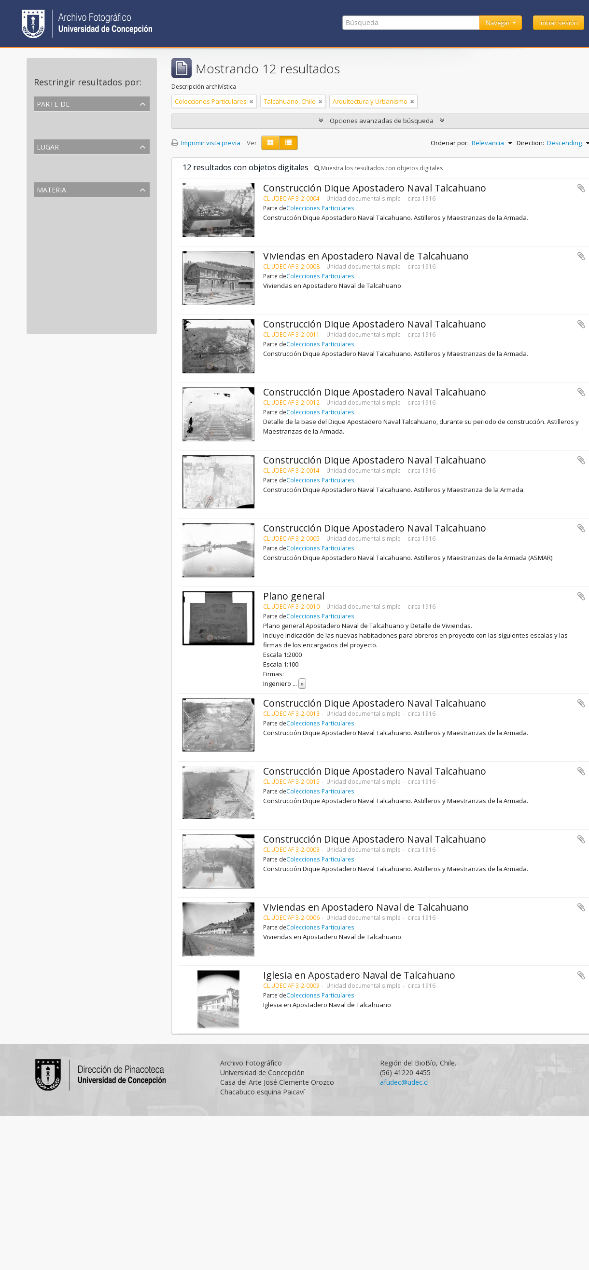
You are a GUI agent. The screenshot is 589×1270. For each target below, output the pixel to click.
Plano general (293, 595)
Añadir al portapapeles (581, 188)
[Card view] (270, 143)
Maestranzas (54, 261)
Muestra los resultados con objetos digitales (378, 168)
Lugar (48, 145)
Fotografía (50, 226)
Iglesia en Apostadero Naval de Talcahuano (359, 975)
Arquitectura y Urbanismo (73, 214)
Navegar (498, 22)
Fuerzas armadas (60, 307)
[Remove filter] (251, 101)
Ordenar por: (450, 142)
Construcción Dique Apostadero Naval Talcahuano (374, 187)
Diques (46, 272)
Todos (45, 117)
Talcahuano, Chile (62, 171)
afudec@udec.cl (404, 1082)
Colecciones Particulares (72, 128)
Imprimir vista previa (205, 142)
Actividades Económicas (70, 249)
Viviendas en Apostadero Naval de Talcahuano (366, 255)
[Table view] (288, 143)
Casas (44, 318)
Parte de (53, 102)
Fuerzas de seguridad (66, 295)
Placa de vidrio (56, 237)
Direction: (530, 142)
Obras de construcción (68, 284)
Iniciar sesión (558, 22)
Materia (51, 188)
